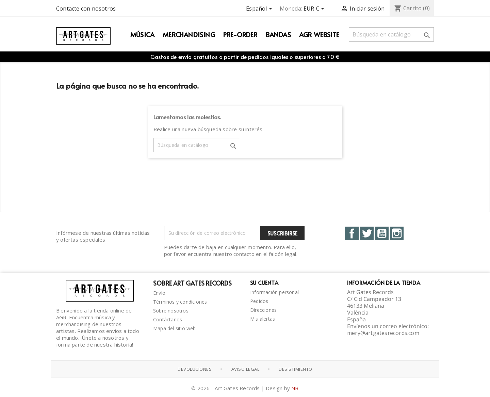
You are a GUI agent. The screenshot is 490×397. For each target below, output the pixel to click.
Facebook (352, 233)
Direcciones (263, 310)
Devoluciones (195, 369)
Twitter (367, 233)
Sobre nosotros (171, 310)
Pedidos (259, 301)
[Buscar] (391, 34)
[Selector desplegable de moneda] (315, 9)
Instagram (397, 233)
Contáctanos (167, 319)
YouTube (382, 233)
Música (142, 34)
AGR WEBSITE (319, 34)
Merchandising (189, 34)
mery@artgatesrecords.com (383, 333)
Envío (159, 293)
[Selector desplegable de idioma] (260, 9)
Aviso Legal (245, 369)
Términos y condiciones (180, 302)
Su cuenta (264, 282)
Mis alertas (262, 319)
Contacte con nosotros (86, 8)
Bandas (278, 34)
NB (294, 388)
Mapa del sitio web (174, 328)
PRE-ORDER (240, 34)
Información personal (274, 292)
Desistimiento (295, 369)
